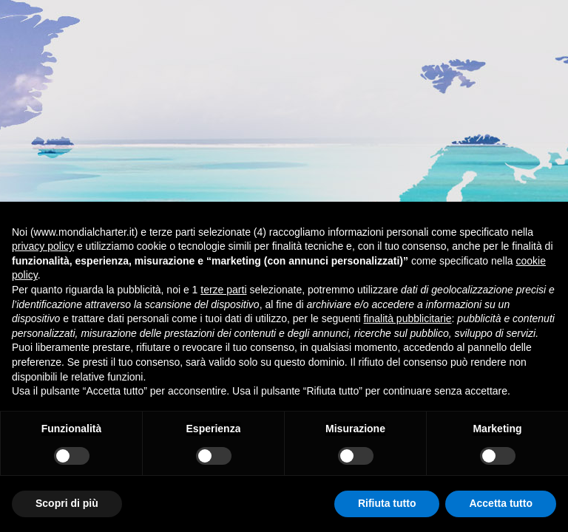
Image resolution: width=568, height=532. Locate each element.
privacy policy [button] (43, 246)
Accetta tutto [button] (500, 503)
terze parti (223, 290)
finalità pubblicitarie (407, 318)
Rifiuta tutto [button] (387, 503)
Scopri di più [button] (67, 503)
